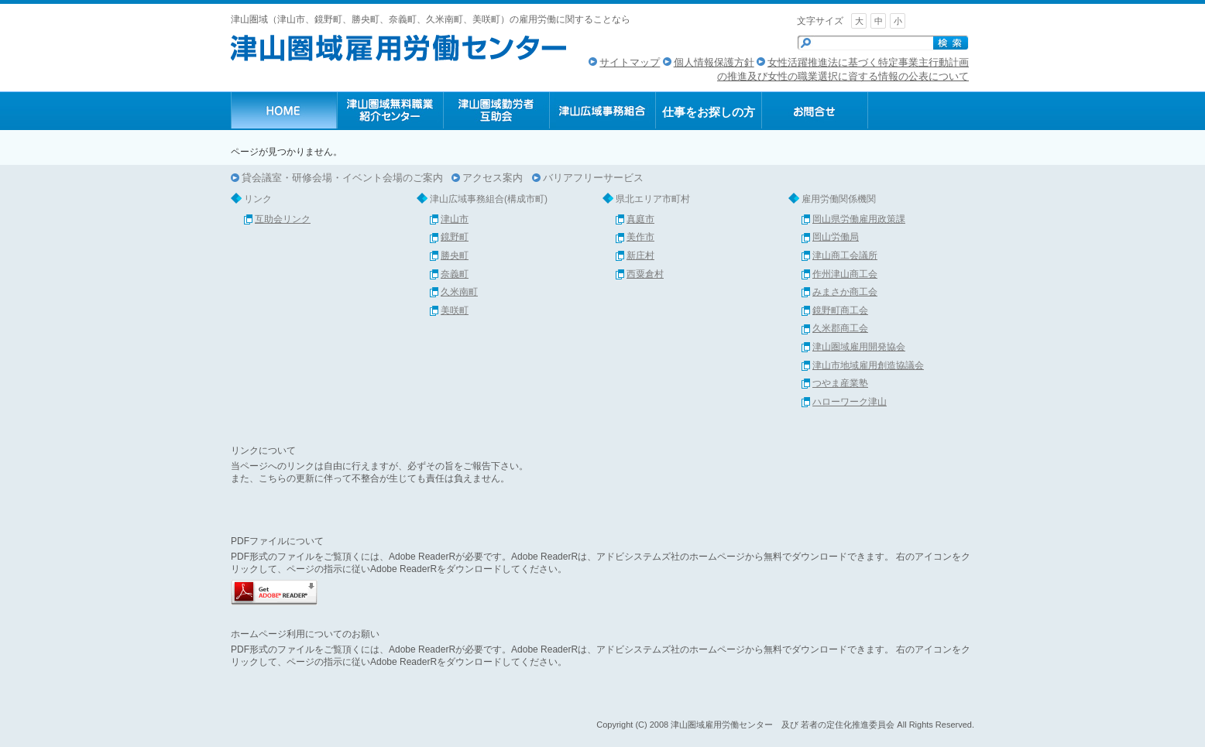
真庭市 (640, 219)
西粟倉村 (645, 274)
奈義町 (455, 274)
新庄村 (640, 255)
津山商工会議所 (844, 255)
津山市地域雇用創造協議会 (868, 365)
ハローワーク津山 (849, 401)
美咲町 (455, 310)
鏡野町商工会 (840, 310)
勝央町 (455, 255)
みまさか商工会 (844, 291)
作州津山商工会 (844, 274)
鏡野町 (455, 236)
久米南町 (459, 291)
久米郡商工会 (840, 328)
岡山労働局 (835, 236)
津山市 (455, 219)
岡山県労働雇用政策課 (858, 219)
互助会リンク (283, 219)
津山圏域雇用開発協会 (858, 346)
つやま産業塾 (840, 383)
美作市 (640, 236)
